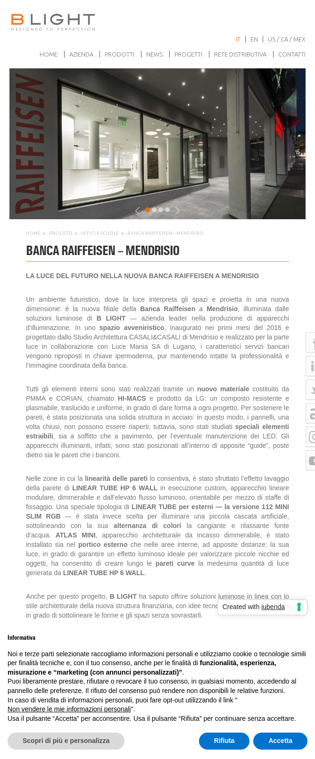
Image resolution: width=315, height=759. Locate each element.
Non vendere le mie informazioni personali (69, 709)
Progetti (188, 54)
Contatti (292, 54)
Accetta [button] (280, 740)
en (254, 39)
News (154, 54)
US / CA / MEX (287, 39)
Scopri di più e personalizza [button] (66, 740)
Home (49, 54)
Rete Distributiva (240, 54)
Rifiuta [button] (224, 740)
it (238, 39)
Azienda (81, 54)
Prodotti (119, 54)
